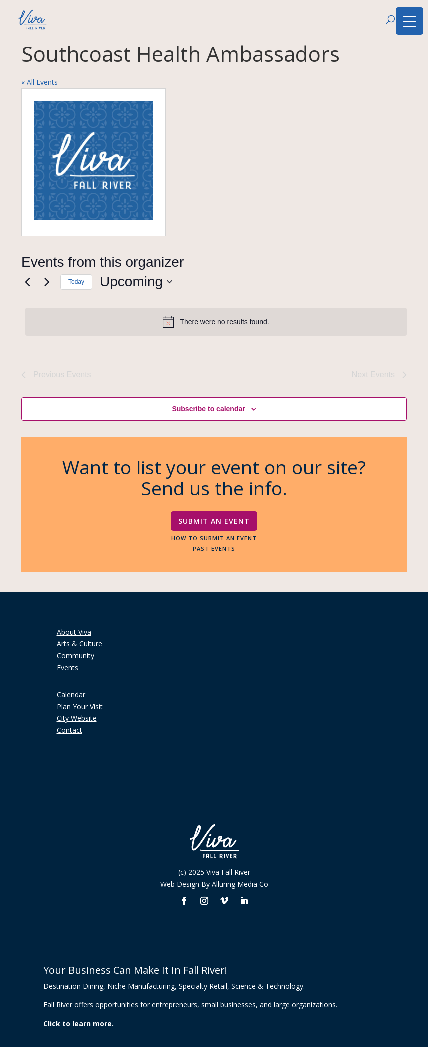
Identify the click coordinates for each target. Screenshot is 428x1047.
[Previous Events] (27, 282)
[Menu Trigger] (409, 21)
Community (75, 655)
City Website (77, 718)
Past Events (214, 548)
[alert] (216, 322)
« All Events (39, 82)
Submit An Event (214, 520)
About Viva (74, 632)
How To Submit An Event (214, 537)
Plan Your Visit (80, 706)
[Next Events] (47, 282)
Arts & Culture (79, 643)
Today (76, 281)
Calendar (71, 694)
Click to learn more (77, 1023)
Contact (69, 730)
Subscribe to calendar (208, 409)
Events (67, 667)
